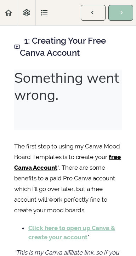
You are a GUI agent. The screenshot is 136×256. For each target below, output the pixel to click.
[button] (9, 12)
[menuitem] (26, 12)
